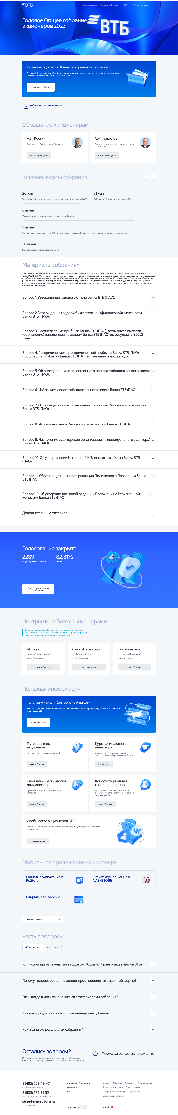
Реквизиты (130, 1084)
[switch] (83, 1109)
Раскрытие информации (114, 1093)
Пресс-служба (133, 1089)
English (108, 1108)
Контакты (71, 1093)
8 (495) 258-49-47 (36, 1085)
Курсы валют (73, 1089)
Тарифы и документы (113, 1089)
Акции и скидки (145, 1084)
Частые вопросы (141, 5)
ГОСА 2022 (127, 5)
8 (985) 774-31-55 (35, 1094)
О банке (106, 1084)
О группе (117, 1084)
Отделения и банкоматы (78, 1084)
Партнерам (134, 1093)
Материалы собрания (88, 5)
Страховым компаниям (114, 1097)
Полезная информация (110, 5)
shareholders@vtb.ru (38, 1103)
